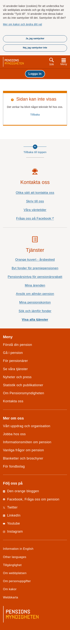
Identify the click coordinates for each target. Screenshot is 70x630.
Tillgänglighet (12, 565)
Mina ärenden (35, 285)
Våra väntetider (35, 210)
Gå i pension (13, 353)
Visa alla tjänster (35, 319)
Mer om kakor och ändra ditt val (22, 24)
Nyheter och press (17, 377)
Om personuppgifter (17, 581)
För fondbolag (14, 466)
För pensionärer (15, 361)
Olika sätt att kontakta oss (35, 192)
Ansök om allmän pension (35, 294)
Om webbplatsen (15, 573)
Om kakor (10, 589)
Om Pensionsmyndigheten (23, 393)
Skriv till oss (35, 201)
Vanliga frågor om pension (23, 450)
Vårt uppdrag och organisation (26, 426)
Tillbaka (35, 114)
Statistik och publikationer (23, 385)
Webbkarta (10, 597)
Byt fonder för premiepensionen (35, 268)
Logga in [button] (34, 73)
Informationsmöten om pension (27, 442)
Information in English (18, 548)
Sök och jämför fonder (35, 311)
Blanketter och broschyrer (23, 458)
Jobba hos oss (14, 434)
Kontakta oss (13, 401)
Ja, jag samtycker (35, 38)
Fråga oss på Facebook (41, 219)
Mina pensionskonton (35, 302)
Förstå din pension (17, 345)
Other (14, 557)
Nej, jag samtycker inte (35, 47)
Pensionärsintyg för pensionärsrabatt (35, 277)
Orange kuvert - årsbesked (35, 259)
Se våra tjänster (15, 369)
